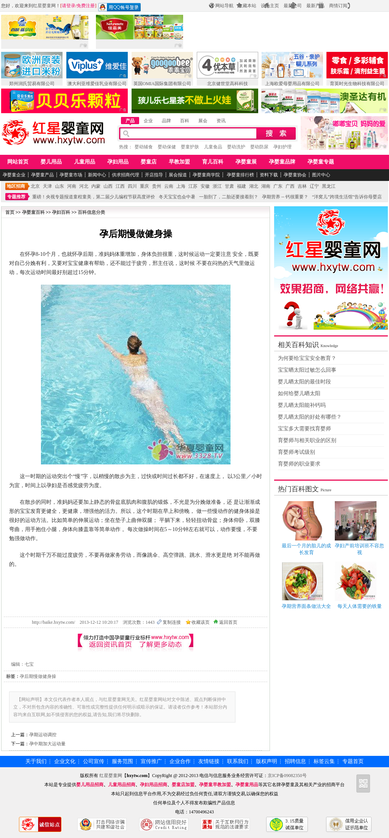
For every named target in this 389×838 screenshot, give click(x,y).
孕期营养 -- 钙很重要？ (285, 196)
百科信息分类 (91, 212)
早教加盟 (179, 162)
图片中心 (321, 175)
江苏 (193, 186)
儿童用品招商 (121, 784)
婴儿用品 (51, 162)
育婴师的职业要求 (299, 464)
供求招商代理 (125, 175)
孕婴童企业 (14, 175)
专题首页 (353, 761)
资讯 (221, 120)
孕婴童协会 (295, 175)
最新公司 (293, 5)
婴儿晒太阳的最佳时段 (304, 382)
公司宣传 (93, 761)
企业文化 (64, 761)
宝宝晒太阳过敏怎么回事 (307, 370)
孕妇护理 (282, 147)
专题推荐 (16, 196)
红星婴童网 (44, 5)
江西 (120, 186)
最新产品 (315, 5)
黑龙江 (329, 186)
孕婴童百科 (33, 212)
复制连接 (172, 622)
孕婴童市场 (71, 175)
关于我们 (36, 761)
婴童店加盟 (183, 784)
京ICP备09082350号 (288, 775)
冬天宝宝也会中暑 (177, 196)
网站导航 (224, 5)
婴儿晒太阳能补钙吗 (302, 405)
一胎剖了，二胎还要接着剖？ (228, 196)
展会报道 (178, 175)
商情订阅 (338, 5)
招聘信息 (295, 761)
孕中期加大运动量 (47, 743)
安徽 (205, 186)
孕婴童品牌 (282, 162)
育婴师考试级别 (296, 452)
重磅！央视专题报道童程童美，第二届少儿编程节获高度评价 (93, 196)
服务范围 (122, 761)
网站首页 (17, 162)
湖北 (253, 186)
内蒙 (95, 186)
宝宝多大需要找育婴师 (304, 428)
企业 (148, 120)
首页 (9, 212)
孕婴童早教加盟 (215, 784)
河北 (83, 186)
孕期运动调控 (42, 734)
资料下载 (269, 175)
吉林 (302, 186)
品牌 (166, 120)
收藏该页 (200, 622)
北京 (35, 186)
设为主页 (270, 5)
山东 (59, 186)
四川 (132, 186)
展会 (202, 120)
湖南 (265, 186)
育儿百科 (212, 162)
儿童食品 (213, 147)
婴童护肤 (190, 147)
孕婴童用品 (246, 784)
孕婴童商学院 (206, 175)
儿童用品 (84, 162)
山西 (108, 186)
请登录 (68, 5)
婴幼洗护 (236, 147)
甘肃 (229, 186)
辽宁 (314, 186)
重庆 (144, 186)
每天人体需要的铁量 (359, 606)
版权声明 (266, 761)
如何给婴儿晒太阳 (299, 393)
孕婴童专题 (320, 162)
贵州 (156, 186)
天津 (47, 186)
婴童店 (149, 162)
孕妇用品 (118, 162)
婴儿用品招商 (90, 784)
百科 (184, 120)
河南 (71, 186)
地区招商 (16, 186)
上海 (180, 186)
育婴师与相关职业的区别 (307, 440)
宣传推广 (151, 761)
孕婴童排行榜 (240, 175)
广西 (290, 186)
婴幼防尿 (259, 147)
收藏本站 (247, 5)
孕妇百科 (61, 212)
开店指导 (154, 175)
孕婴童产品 (42, 175)
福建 (241, 186)
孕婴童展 (246, 162)
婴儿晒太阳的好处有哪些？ (310, 417)
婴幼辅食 (144, 147)
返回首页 (228, 622)
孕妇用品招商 (153, 784)
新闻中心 (97, 175)
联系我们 (237, 761)
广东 (277, 186)
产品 (130, 120)
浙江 (217, 186)
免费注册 (86, 5)
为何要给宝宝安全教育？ (307, 358)
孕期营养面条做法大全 (306, 606)
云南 (168, 186)
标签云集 (324, 761)
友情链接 (209, 761)
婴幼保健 (167, 147)
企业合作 (180, 761)
